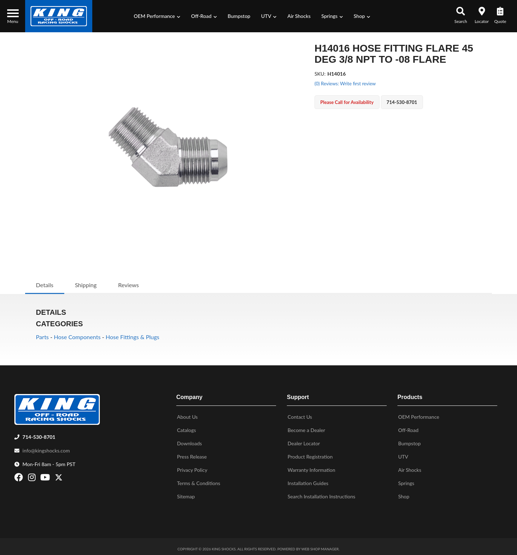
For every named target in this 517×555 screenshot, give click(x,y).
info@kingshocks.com (46, 448)
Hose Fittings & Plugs (132, 336)
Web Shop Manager (320, 546)
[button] (157, 16)
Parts (42, 336)
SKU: (320, 74)
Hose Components (77, 336)
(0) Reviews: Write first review (345, 83)
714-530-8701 (39, 434)
